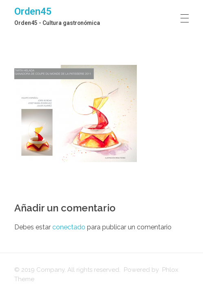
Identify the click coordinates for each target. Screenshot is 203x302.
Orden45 (33, 11)
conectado (68, 227)
